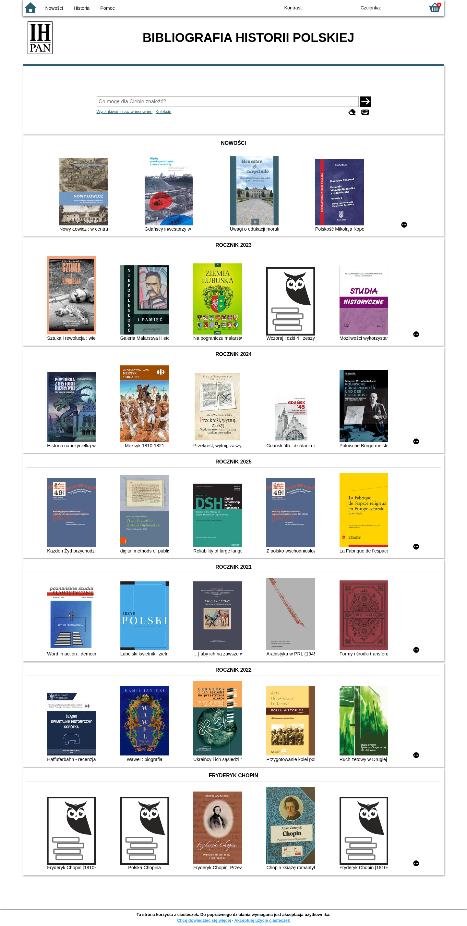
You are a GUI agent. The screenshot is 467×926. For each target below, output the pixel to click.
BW (323, 7)
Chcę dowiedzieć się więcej (204, 920)
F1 (398, 7)
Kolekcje (163, 111)
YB (336, 7)
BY (349, 7)
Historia (82, 8)
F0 (386, 7)
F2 (413, 7)
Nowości (54, 8)
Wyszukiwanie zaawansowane (125, 111)
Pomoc (107, 8)
